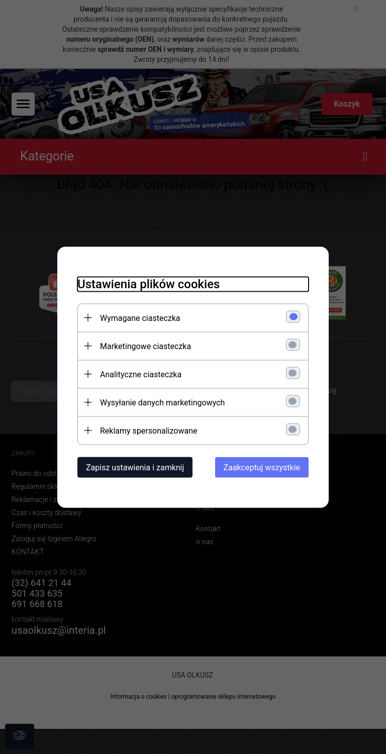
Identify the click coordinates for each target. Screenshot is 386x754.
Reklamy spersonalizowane (148, 430)
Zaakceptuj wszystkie (262, 467)
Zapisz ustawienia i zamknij (135, 467)
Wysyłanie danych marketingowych (162, 402)
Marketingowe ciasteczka (145, 346)
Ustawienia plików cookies (148, 284)
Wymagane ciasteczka (140, 317)
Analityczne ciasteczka (140, 374)
